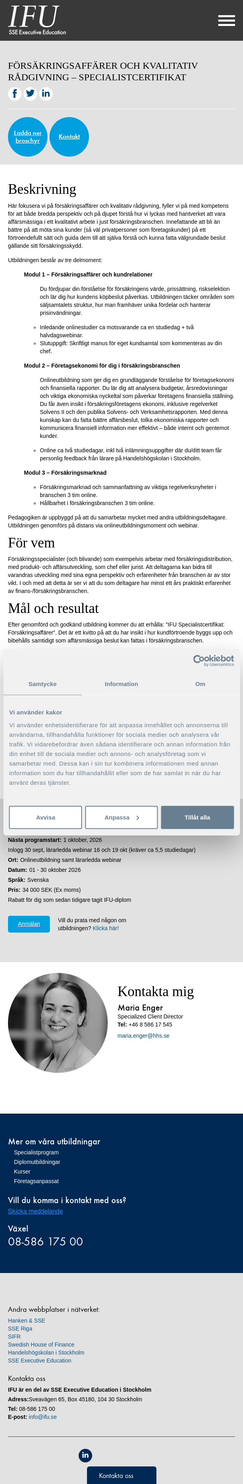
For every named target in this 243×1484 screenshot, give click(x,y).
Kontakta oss (116, 1475)
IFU (37, 20)
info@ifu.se (43, 1417)
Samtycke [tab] (42, 683)
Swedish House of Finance (41, 1344)
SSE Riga (20, 1328)
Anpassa (122, 817)
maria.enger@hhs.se (144, 1035)
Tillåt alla (197, 817)
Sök (205, 20)
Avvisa (45, 817)
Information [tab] (121, 683)
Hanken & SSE (26, 1320)
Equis (103, 1455)
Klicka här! (106, 928)
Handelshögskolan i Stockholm (46, 1352)
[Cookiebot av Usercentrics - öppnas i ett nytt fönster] (199, 661)
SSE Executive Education (39, 1360)
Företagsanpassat (36, 1181)
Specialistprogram (36, 1152)
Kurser (22, 1171)
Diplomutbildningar (37, 1162)
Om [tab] (200, 683)
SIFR (14, 1336)
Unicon (140, 1456)
